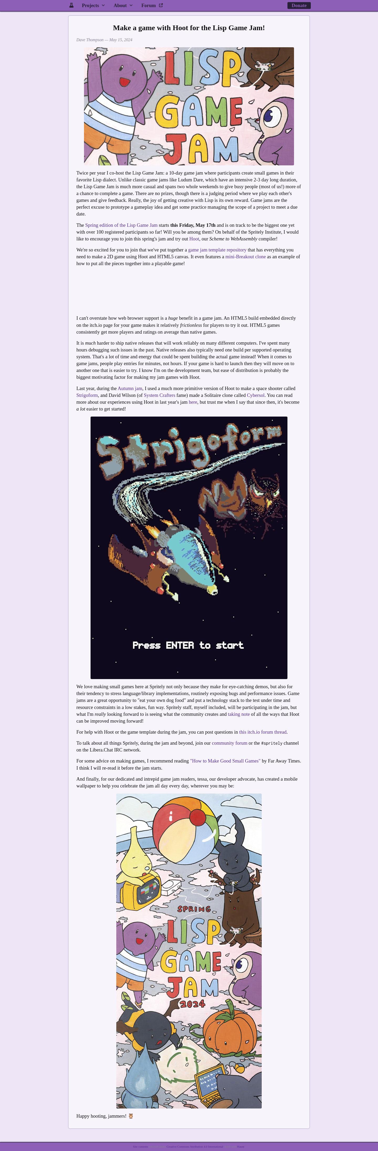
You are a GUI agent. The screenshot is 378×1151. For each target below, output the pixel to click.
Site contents (140, 1146)
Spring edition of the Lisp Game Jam (121, 225)
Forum (152, 5)
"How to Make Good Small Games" (225, 761)
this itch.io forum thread (262, 732)
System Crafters (159, 395)
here (193, 402)
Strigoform (87, 395)
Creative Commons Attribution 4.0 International (195, 1146)
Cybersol (256, 395)
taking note (239, 714)
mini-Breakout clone (245, 256)
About (120, 5)
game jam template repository (217, 250)
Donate (299, 5)
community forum (229, 743)
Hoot (194, 238)
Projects (90, 5)
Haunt (240, 1146)
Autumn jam (130, 388)
